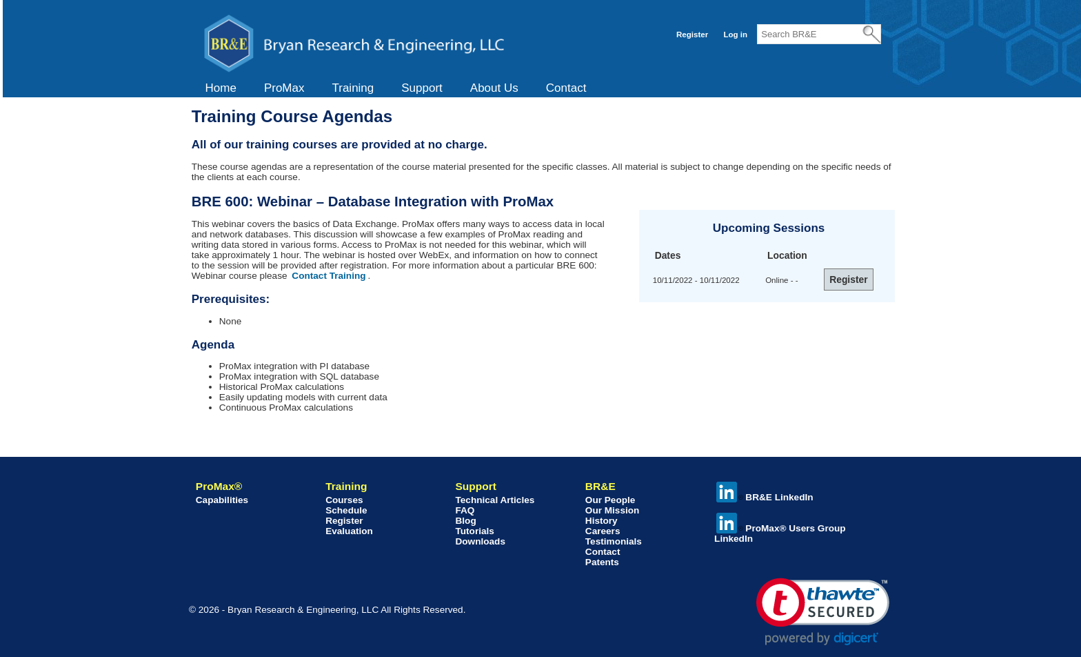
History (601, 521)
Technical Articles (494, 500)
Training (353, 88)
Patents (602, 562)
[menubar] (396, 88)
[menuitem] (221, 88)
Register (692, 34)
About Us (494, 88)
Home (220, 88)
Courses (344, 500)
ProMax (284, 88)
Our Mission (612, 510)
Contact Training (328, 276)
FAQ (464, 510)
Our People (610, 500)
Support (422, 88)
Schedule (346, 510)
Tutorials (474, 531)
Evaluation (349, 531)
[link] (823, 612)
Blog (465, 521)
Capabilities (222, 500)
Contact (566, 88)
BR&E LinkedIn (764, 497)
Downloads (480, 541)
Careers (602, 531)
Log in (735, 34)
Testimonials (613, 541)
